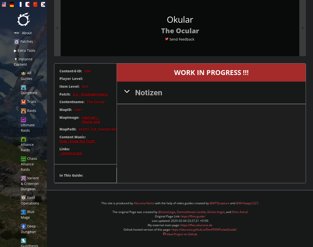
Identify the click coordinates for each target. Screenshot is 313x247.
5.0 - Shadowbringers (90, 94)
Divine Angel (215, 212)
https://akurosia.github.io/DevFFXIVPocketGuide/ (204, 229)
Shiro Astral (240, 212)
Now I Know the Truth (77, 141)
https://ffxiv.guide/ (193, 216)
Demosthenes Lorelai (191, 212)
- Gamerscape (70, 153)
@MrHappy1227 (247, 203)
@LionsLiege (166, 212)
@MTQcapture (219, 203)
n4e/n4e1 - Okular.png (91, 119)
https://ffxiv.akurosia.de (196, 225)
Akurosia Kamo (144, 203)
